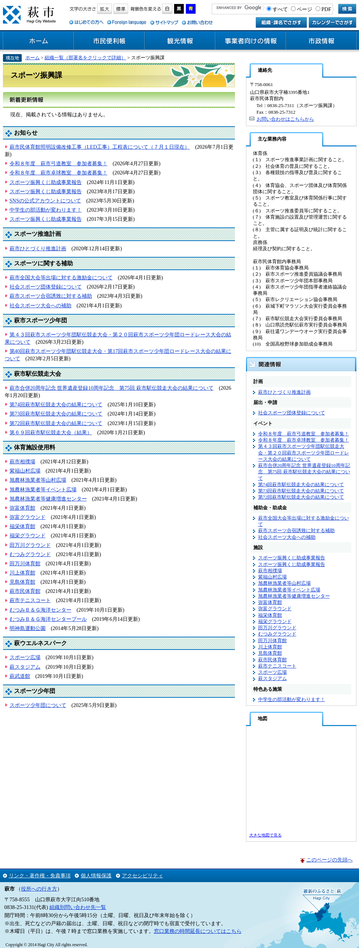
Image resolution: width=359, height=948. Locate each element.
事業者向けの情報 (250, 41)
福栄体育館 (22, 526)
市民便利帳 (109, 41)
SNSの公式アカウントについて (45, 201)
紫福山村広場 (25, 471)
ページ (304, 9)
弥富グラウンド (28, 517)
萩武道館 (20, 676)
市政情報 (321, 41)
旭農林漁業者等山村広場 (38, 480)
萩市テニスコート (30, 600)
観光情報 (180, 41)
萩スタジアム (25, 667)
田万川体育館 (25, 563)
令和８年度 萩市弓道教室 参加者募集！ (59, 163)
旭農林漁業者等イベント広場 (43, 489)
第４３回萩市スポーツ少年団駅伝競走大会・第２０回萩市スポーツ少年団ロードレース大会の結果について (303, 452)
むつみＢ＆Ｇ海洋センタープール (48, 619)
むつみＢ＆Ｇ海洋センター (40, 610)
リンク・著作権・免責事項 (40, 875)
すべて (280, 9)
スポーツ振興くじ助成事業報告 (46, 182)
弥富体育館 (22, 508)
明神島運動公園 (28, 628)
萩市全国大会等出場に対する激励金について (61, 277)
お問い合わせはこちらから (285, 119)
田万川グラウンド (30, 545)
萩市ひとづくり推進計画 (38, 248)
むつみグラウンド (30, 554)
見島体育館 (22, 582)
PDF (326, 9)
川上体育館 (22, 573)
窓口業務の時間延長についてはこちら (198, 931)
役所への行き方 (39, 889)
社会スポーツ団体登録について (46, 287)
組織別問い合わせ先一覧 (77, 907)
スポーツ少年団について (38, 705)
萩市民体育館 (25, 591)
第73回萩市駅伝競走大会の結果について (56, 414)
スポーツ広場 (25, 657)
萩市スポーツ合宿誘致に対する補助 (51, 296)
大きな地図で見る (265, 835)
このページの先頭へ (329, 860)
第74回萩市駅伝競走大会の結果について (56, 404)
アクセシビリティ (142, 875)
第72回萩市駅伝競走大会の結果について (56, 423)
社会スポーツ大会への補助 (40, 305)
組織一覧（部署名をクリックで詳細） (85, 57)
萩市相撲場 (22, 461)
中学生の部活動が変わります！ (46, 210)
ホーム (38, 41)
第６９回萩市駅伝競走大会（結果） (51, 432)
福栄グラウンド (28, 535)
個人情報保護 (96, 875)
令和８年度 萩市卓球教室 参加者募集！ (59, 173)
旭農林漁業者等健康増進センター (48, 499)
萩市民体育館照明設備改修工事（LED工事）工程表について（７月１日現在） (100, 147)
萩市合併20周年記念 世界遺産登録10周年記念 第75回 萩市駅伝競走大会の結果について (112, 388)
